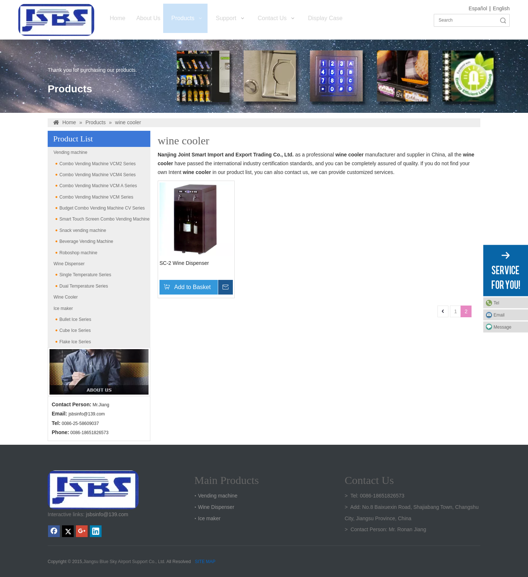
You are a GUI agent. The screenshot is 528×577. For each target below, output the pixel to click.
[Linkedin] (96, 531)
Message (502, 326)
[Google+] (82, 531)
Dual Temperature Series (83, 286)
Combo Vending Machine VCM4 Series (97, 174)
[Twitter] (68, 531)
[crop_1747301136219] (93, 489)
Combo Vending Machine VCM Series (96, 197)
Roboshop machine (78, 252)
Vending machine (70, 152)
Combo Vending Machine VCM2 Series (97, 163)
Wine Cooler (66, 297)
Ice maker (63, 308)
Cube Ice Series (75, 330)
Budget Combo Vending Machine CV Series (102, 208)
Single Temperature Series (85, 274)
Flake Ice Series (75, 341)
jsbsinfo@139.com (87, 414)
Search (503, 20)
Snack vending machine (82, 230)
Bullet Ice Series (75, 319)
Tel (496, 302)
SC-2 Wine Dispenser (184, 263)
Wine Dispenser (69, 263)
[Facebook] (54, 531)
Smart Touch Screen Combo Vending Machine (104, 219)
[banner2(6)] (99, 371)
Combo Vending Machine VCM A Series (98, 185)
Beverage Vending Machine (86, 241)
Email (499, 314)
